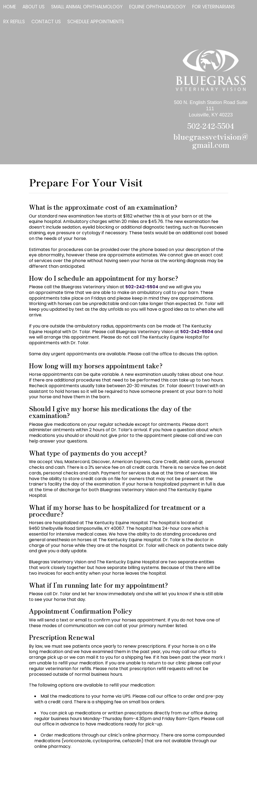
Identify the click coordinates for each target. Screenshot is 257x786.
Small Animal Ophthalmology (87, 7)
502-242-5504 (210, 126)
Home (9, 7)
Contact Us (46, 21)
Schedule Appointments (95, 21)
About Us (33, 7)
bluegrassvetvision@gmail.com (210, 140)
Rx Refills (14, 21)
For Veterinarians (213, 7)
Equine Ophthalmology (157, 7)
